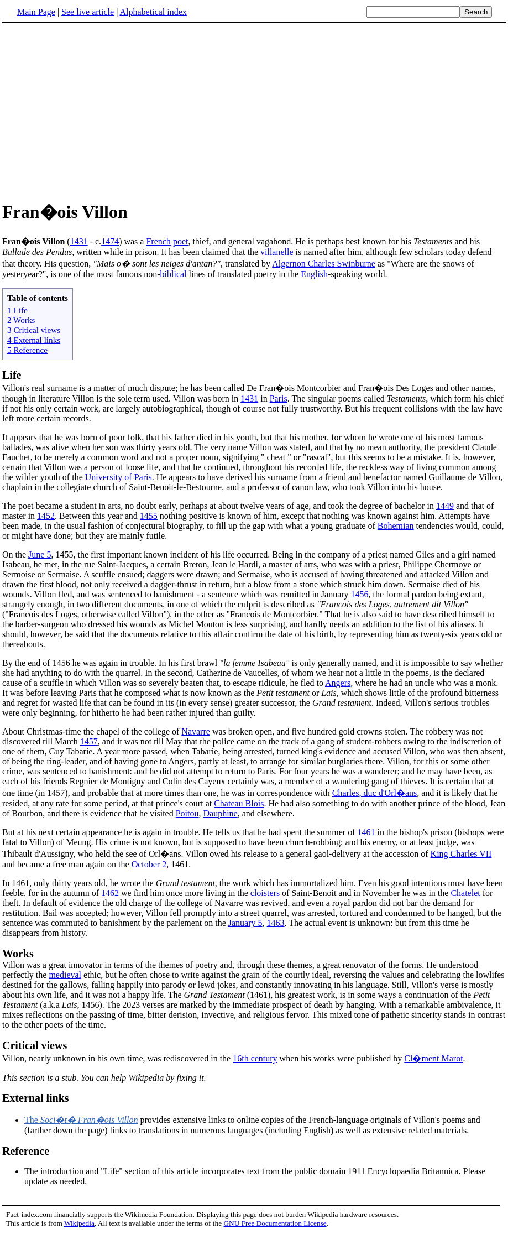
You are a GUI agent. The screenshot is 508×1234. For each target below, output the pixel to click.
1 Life (17, 310)
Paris (278, 398)
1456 (360, 594)
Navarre (195, 731)
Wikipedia (79, 1223)
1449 (445, 506)
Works (18, 953)
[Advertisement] (95, 110)
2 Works (21, 320)
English (314, 274)
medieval (65, 975)
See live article (87, 12)
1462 (110, 893)
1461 (366, 832)
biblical (173, 274)
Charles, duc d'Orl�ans (374, 793)
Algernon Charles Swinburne (323, 263)
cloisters (265, 893)
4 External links (33, 340)
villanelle (277, 252)
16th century (255, 1058)
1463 (276, 923)
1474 (110, 241)
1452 (46, 515)
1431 (79, 241)
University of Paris (118, 477)
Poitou (187, 813)
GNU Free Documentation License (274, 1223)
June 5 (39, 554)
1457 (89, 741)
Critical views (34, 1045)
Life (11, 375)
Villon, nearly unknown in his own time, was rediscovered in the (117, 1058)
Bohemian (396, 525)
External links (35, 1098)
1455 (149, 515)
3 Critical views (33, 330)
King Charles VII (461, 853)
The (81, 1119)
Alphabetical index (152, 12)
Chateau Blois (239, 803)
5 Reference (27, 350)
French (158, 241)
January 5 (245, 923)
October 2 (149, 864)
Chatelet (465, 893)
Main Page (36, 12)
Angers (337, 683)
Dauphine (220, 813)
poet (180, 241)
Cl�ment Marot (433, 1058)
